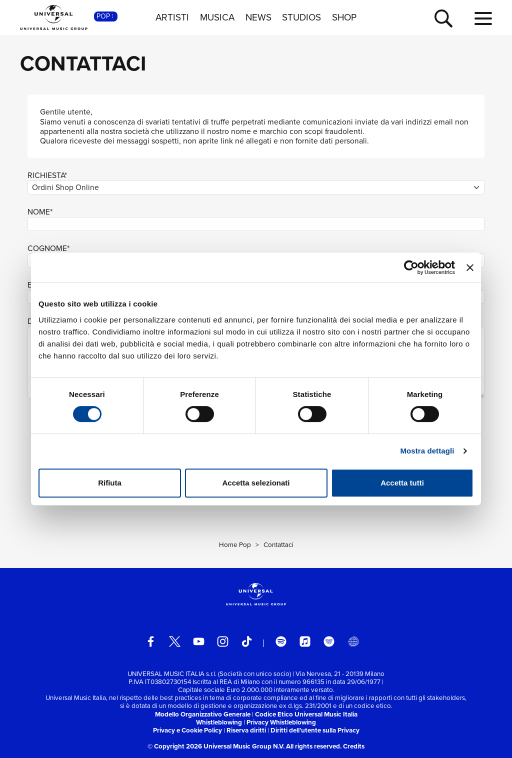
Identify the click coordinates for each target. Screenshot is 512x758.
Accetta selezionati (256, 482)
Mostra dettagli (427, 450)
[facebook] (151, 641)
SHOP (344, 17)
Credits (353, 746)
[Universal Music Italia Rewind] (353, 641)
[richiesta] (256, 187)
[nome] (256, 224)
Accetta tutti (402, 482)
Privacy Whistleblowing (281, 722)
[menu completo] (483, 19)
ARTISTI (172, 17)
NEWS (259, 17)
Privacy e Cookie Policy (187, 730)
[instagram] (223, 641)
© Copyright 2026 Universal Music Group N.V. (216, 746)
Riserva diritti (246, 730)
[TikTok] (247, 641)
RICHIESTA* (47, 175)
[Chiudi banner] (470, 267)
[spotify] (281, 641)
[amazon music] (329, 641)
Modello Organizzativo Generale (202, 714)
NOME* (40, 211)
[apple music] (305, 641)
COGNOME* (49, 248)
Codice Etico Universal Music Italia (306, 714)
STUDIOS (301, 17)
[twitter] (175, 641)
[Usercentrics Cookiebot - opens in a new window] (411, 267)
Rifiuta (110, 482)
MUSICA (217, 17)
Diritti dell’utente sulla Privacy (315, 730)
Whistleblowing (219, 722)
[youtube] (199, 641)
